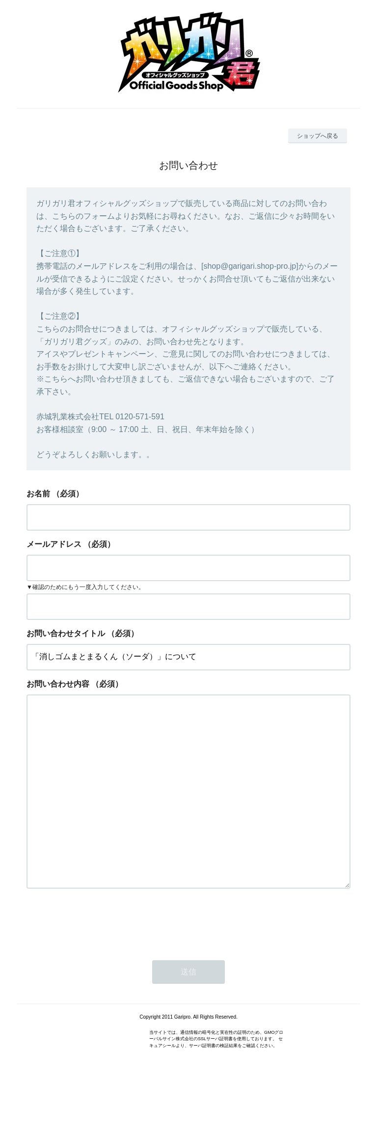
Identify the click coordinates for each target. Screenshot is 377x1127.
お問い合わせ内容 (58, 684)
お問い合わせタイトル (66, 633)
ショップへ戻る (317, 135)
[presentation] (101, 961)
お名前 (38, 493)
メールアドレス (54, 544)
